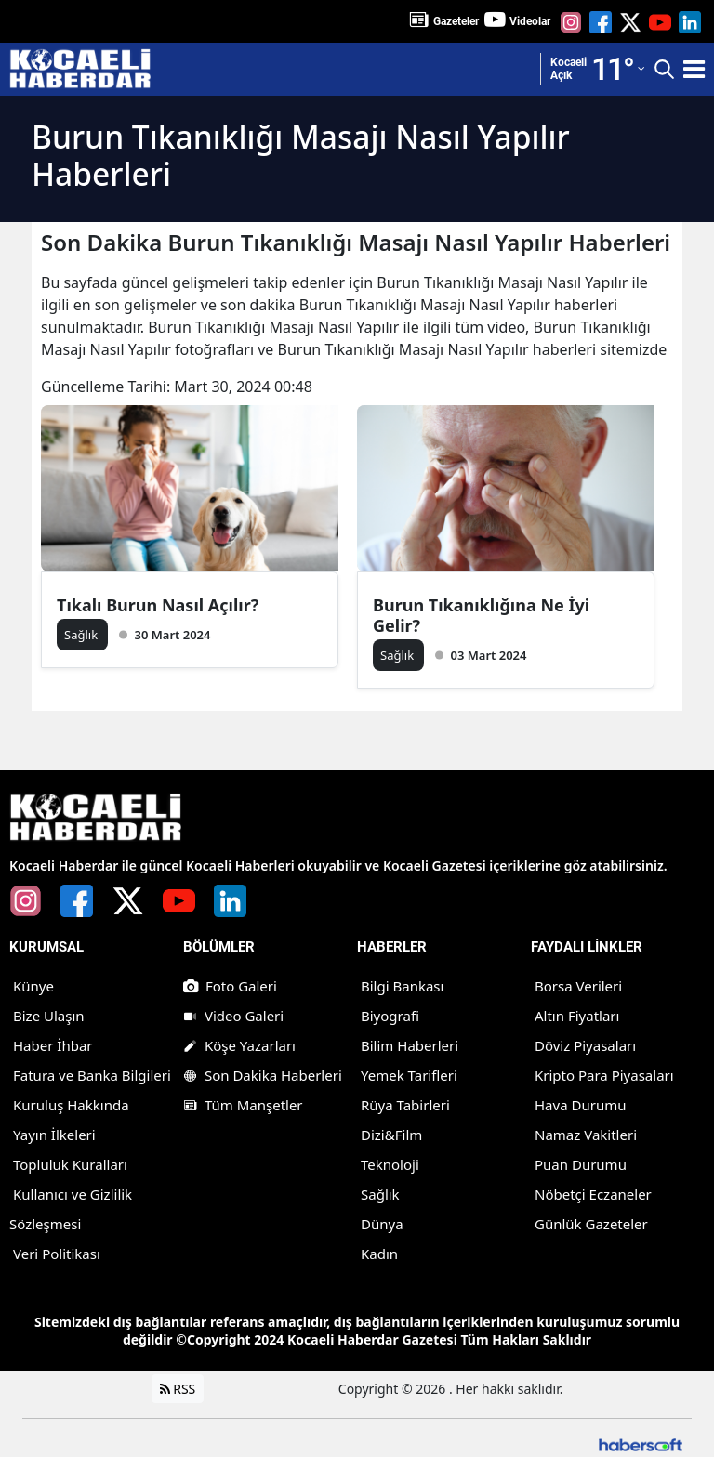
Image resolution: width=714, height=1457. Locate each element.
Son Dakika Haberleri (262, 1075)
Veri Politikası (56, 1253)
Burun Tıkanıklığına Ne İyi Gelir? (481, 615)
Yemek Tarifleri (409, 1075)
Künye (33, 986)
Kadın (379, 1253)
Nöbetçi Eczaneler (593, 1194)
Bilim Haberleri (409, 1045)
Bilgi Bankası (402, 986)
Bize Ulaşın (49, 1015)
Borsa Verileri (578, 986)
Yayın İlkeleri (54, 1134)
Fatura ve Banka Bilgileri (92, 1075)
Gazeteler (456, 21)
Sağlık (380, 1194)
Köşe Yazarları (239, 1045)
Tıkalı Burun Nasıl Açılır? (157, 605)
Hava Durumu (580, 1105)
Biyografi (390, 1015)
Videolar (529, 21)
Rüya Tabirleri (405, 1105)
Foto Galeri (230, 986)
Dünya (382, 1223)
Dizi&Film (391, 1134)
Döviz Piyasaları (585, 1045)
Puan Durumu (581, 1164)
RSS (178, 1389)
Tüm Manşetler (243, 1105)
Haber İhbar (53, 1045)
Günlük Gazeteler (591, 1223)
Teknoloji (390, 1164)
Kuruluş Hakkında (71, 1105)
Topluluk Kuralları (70, 1164)
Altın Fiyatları (577, 1015)
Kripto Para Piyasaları (604, 1075)
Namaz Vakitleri (586, 1134)
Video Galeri (233, 1015)
